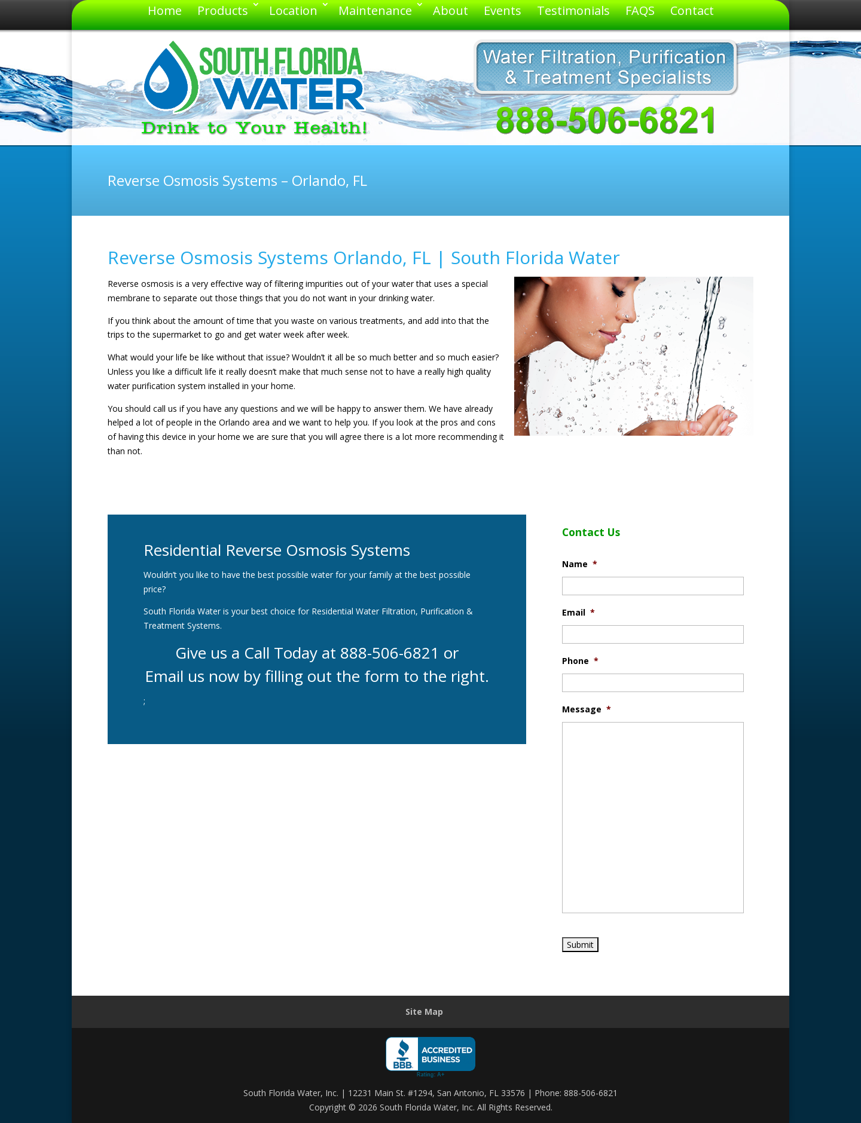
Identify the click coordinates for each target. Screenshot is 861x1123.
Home (165, 10)
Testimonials (573, 10)
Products (222, 10)
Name (579, 564)
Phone (580, 661)
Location (293, 10)
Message (586, 709)
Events (502, 10)
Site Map (424, 1011)
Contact (692, 10)
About (450, 10)
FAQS (640, 10)
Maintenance (375, 10)
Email (578, 612)
